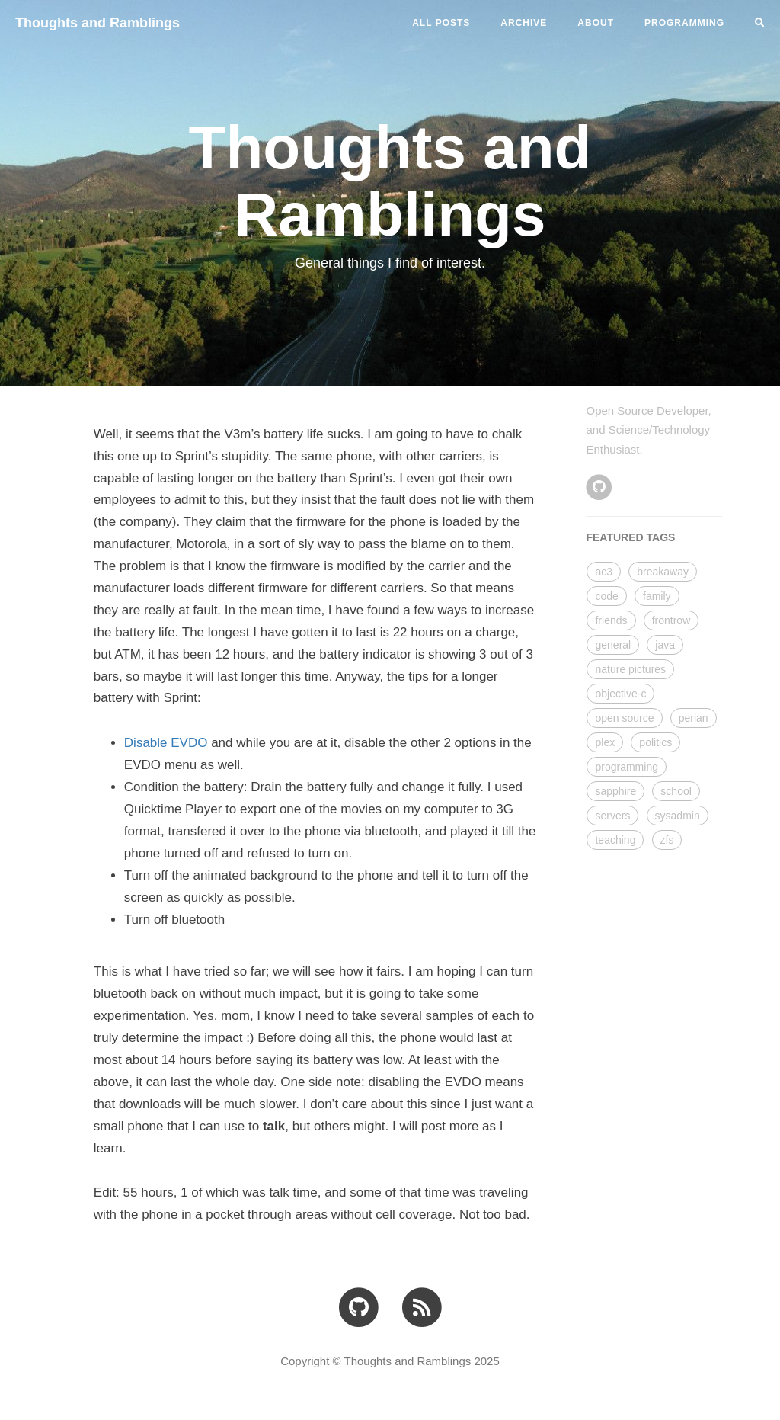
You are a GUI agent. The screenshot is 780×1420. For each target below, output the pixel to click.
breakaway (663, 572)
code (606, 596)
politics (655, 742)
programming (626, 767)
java (665, 645)
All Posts (441, 23)
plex (605, 742)
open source (624, 718)
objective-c (620, 694)
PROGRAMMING (684, 23)
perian (693, 718)
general (613, 645)
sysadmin (677, 815)
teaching (615, 840)
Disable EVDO (166, 743)
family (657, 596)
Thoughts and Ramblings (97, 22)
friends (611, 620)
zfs (667, 840)
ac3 (603, 572)
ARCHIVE (523, 23)
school (675, 791)
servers (612, 815)
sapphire (615, 791)
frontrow (671, 620)
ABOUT (595, 23)
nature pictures (630, 669)
